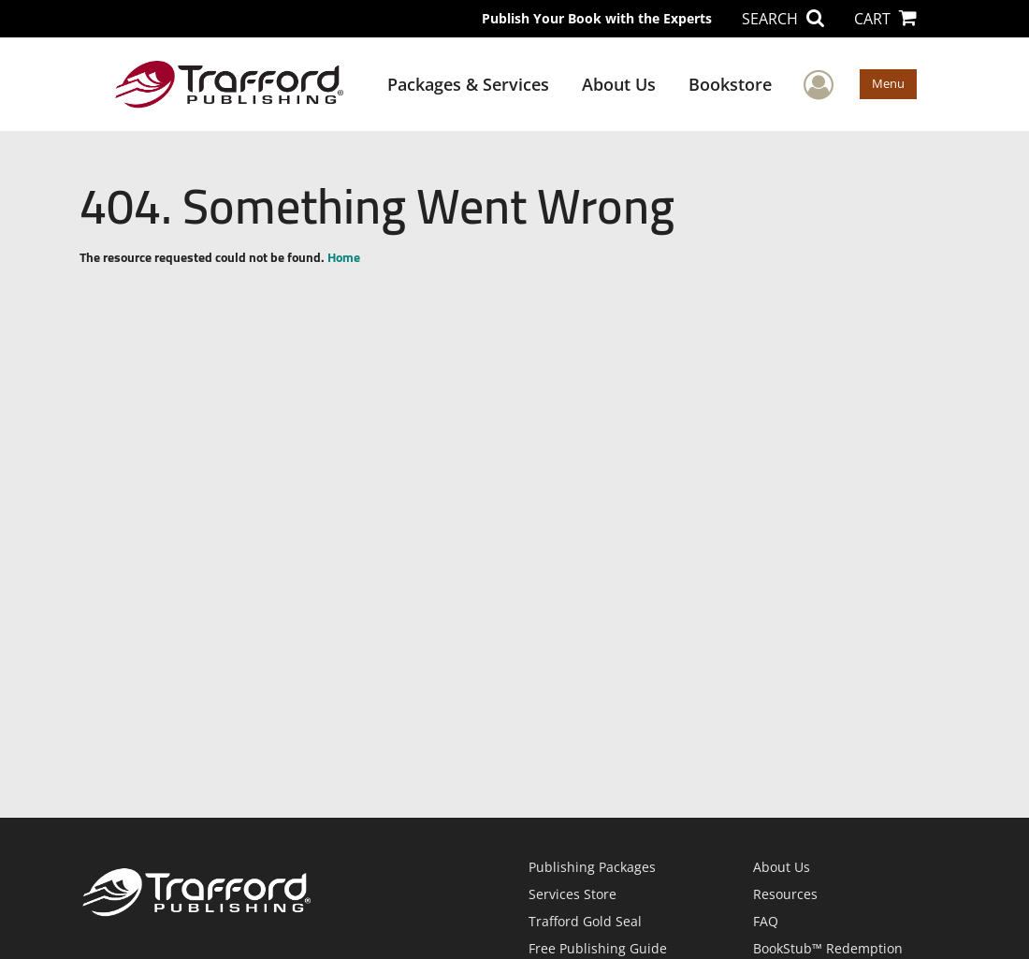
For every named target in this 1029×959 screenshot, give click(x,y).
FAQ (765, 921)
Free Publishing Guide (598, 948)
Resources (785, 894)
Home (343, 257)
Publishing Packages (592, 867)
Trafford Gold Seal (585, 921)
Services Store (572, 894)
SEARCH (783, 18)
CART (885, 18)
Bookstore (730, 84)
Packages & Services (468, 84)
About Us (619, 84)
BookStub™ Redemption (828, 948)
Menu (888, 83)
